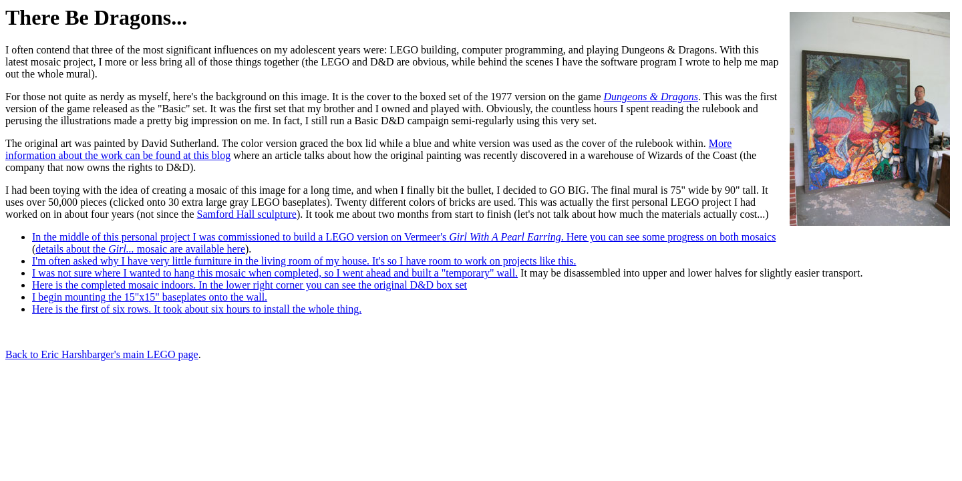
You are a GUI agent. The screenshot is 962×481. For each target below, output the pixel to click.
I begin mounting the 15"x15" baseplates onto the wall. (149, 297)
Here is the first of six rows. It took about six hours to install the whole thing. (196, 309)
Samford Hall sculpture (247, 214)
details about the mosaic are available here (140, 249)
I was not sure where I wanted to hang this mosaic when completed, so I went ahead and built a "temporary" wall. (275, 273)
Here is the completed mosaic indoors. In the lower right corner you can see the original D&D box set (249, 285)
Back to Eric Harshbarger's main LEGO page (101, 354)
